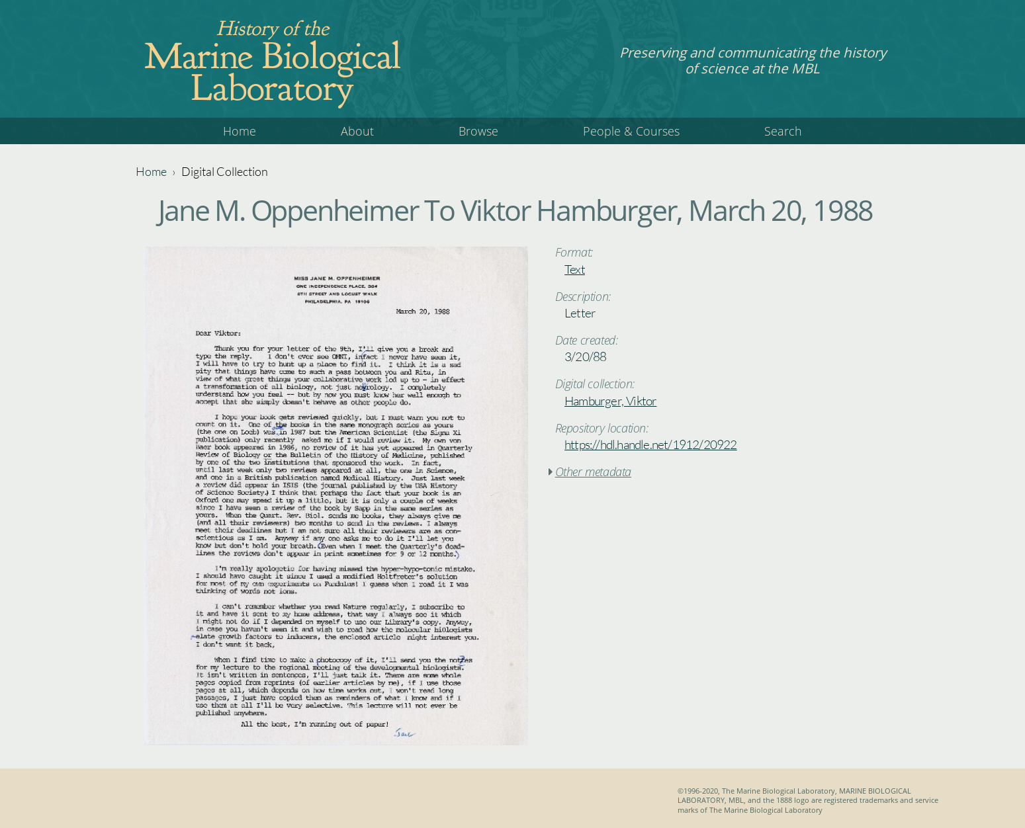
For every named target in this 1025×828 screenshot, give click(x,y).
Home (239, 131)
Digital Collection (224, 171)
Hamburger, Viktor (610, 401)
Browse (478, 131)
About (357, 131)
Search (783, 131)
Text (574, 269)
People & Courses (631, 131)
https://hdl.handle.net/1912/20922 (650, 444)
